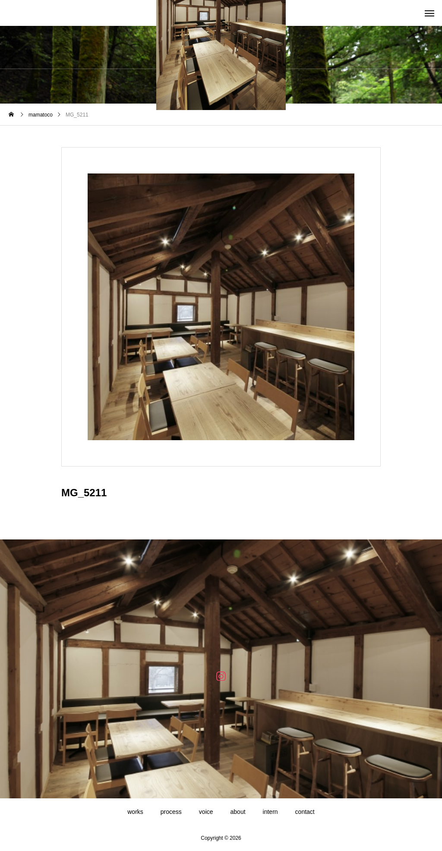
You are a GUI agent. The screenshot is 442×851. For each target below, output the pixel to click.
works (135, 811)
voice (206, 811)
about (238, 811)
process (171, 811)
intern (270, 811)
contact (305, 811)
